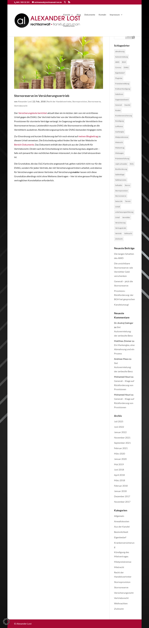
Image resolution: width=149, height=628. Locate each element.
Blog (79, 15)
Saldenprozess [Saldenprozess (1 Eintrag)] (120, 180)
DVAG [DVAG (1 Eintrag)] (126, 67)
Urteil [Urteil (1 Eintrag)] (117, 217)
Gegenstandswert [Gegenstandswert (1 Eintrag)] (122, 99)
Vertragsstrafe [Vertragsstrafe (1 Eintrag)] (120, 228)
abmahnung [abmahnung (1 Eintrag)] (119, 51)
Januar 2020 (120, 459)
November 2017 (122, 501)
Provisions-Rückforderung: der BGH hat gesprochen (124, 295)
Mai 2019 (119, 464)
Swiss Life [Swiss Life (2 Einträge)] (118, 201)
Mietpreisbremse (122, 561)
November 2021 (122, 437)
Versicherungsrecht (124, 592)
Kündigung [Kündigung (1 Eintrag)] (119, 121)
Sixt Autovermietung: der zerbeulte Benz (123, 331)
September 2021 (122, 442)
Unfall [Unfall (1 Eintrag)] (117, 207)
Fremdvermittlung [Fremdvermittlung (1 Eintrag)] (122, 83)
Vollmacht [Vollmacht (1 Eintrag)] (128, 233)
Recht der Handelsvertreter (59, 101)
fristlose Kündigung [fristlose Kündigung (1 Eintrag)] (122, 89)
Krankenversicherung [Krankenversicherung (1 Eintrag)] (123, 115)
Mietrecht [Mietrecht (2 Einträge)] (119, 142)
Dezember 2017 (122, 496)
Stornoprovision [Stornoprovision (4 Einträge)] (121, 191)
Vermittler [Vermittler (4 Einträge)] (126, 217)
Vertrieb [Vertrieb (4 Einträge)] (118, 233)
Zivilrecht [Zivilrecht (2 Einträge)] (119, 239)
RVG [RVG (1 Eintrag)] (132, 164)
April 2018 (119, 475)
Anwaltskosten (121, 521)
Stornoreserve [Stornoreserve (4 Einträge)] (120, 196)
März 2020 (119, 453)
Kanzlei (66, 15)
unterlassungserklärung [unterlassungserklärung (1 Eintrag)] (124, 212)
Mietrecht (119, 567)
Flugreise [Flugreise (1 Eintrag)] (118, 78)
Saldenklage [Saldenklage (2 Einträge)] (119, 174)
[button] (6, 621)
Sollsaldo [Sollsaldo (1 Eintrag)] (118, 185)
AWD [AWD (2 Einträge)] (117, 62)
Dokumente (89, 15)
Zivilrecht (119, 608)
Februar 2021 (121, 448)
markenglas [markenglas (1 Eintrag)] (119, 132)
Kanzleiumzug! (121, 304)
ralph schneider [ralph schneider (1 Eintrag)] (121, 164)
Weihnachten (121, 603)
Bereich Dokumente (24, 144)
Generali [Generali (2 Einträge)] (118, 105)
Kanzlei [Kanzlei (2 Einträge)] (127, 105)
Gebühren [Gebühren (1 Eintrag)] (119, 94)
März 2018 (119, 480)
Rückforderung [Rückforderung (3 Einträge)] (121, 169)
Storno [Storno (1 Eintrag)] (127, 185)
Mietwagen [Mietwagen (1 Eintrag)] (119, 153)
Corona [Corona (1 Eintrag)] (118, 67)
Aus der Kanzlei (122, 526)
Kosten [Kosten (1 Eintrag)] (118, 110)
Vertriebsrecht (20, 105)
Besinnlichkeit (121, 532)
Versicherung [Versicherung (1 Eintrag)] (120, 223)
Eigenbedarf (120, 537)
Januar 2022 (120, 432)
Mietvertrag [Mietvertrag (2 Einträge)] (119, 148)
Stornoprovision (79, 101)
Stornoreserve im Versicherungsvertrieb (41, 95)
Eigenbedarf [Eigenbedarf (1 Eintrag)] (120, 73)
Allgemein (119, 516)
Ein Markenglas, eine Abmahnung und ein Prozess (124, 349)
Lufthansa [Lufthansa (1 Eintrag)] (119, 126)
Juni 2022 (119, 426)
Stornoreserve (94, 101)
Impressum (115, 15)
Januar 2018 (120, 491)
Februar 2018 (121, 485)
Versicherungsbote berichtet (32, 113)
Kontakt (102, 15)
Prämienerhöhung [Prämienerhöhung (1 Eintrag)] (122, 158)
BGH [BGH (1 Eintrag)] (124, 62)
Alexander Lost (24, 101)
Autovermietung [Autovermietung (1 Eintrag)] (121, 57)
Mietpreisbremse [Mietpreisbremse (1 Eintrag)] (121, 137)
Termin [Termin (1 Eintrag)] (128, 201)
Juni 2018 (119, 469)
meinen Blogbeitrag (88, 136)
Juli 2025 (118, 421)
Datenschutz (69, 26)
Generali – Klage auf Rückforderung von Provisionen (124, 385)
